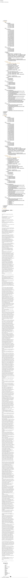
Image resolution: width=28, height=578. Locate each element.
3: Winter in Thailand (11, 88)
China (7, 70)
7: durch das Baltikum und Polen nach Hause (15, 110)
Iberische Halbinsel (9, 81)
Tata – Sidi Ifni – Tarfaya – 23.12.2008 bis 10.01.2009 (16, 56)
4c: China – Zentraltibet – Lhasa (13, 73)
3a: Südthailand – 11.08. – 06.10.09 (13, 65)
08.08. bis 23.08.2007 (11, 37)
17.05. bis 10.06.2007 (11, 32)
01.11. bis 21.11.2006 (11, 26)
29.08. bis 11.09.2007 (11, 39)
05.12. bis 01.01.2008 (11, 48)
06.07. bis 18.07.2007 (11, 35)
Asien (2, 208)
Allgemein (6, 564)
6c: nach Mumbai (11, 80)
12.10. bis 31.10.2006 (11, 25)
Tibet (5, 575)
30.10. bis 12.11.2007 (11, 44)
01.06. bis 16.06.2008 (11, 50)
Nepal (5, 571)
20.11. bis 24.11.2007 (11, 45)
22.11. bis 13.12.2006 (11, 27)
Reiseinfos (5, 112)
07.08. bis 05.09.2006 (11, 118)
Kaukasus (8, 103)
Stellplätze (5, 111)
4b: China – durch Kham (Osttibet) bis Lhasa (15, 72)
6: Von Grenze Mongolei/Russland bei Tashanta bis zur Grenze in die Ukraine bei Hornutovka (16, 100)
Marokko (8, 52)
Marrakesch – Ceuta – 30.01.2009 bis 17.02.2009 (15, 58)
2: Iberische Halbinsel (11, 83)
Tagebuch (5, 21)
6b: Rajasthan (10, 79)
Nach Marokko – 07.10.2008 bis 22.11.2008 (14, 53)
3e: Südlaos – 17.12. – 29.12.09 (12, 163)
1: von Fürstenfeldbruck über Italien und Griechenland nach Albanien (15, 105)
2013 (5, 89)
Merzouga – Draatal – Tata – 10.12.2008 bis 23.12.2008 (16, 55)
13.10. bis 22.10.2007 (11, 42)
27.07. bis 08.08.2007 (11, 36)
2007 (5, 28)
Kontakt (4, 113)
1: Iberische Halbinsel (11, 82)
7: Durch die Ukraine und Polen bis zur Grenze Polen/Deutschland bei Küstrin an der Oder (16, 102)
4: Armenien (10, 108)
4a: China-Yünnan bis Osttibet (13, 71)
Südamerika (8, 23)
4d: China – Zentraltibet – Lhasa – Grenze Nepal (16, 74)
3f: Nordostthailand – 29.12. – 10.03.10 (14, 69)
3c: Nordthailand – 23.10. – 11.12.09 (13, 67)
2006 (5, 22)
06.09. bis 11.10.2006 (11, 24)
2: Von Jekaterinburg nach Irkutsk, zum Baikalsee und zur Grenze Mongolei (16, 93)
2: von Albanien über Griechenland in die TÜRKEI (16, 106)
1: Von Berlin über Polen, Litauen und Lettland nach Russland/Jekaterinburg (16, 91)
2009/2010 (6, 61)
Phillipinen (5, 208)
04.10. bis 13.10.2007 (11, 41)
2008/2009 (6, 146)
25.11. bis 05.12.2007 (11, 46)
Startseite (5, 20)
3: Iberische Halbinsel (11, 84)
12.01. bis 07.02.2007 (11, 30)
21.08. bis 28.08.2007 (11, 38)
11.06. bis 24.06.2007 (11, 33)
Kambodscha (6, 568)
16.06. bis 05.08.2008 (11, 51)
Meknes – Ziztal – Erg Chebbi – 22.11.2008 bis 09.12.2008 (16, 54)
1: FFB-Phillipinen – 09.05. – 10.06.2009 (14, 63)
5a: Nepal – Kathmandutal (12, 75)
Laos (5, 569)
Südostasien (8, 62)
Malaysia (6, 570)
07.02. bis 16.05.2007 (11, 31)
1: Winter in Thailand (11, 86)
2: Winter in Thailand (11, 87)
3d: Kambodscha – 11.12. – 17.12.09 (13, 68)
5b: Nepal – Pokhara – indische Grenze (14, 76)
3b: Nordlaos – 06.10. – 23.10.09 (13, 66)
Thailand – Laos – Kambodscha (11, 64)
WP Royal (7, 577)
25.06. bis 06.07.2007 (11, 34)
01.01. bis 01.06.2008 (11, 49)
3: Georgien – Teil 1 (11, 107)
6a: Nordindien (10, 78)
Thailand (6, 574)
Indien (7, 77)
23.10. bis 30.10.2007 (11, 43)
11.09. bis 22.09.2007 (11, 40)
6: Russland (10, 109)
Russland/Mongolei (9, 90)
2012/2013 (6, 85)
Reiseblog (1, 0)
